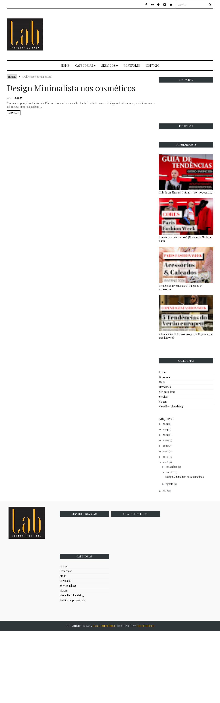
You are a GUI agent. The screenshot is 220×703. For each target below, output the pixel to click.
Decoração (165, 377)
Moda (162, 382)
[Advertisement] (156, 34)
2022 (165, 440)
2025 (165, 424)
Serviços (109, 65)
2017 (165, 491)
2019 (165, 456)
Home (65, 65)
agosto (169, 484)
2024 (165, 429)
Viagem (163, 401)
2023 (165, 435)
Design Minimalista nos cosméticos (71, 87)
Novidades (165, 387)
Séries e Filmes (167, 391)
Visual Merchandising (171, 406)
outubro (170, 472)
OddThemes (145, 626)
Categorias (85, 65)
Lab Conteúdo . (105, 626)
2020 (165, 451)
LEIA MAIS (14, 112)
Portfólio (132, 65)
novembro (172, 466)
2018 (165, 462)
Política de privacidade (72, 600)
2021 (165, 445)
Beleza (18, 97)
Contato (152, 65)
